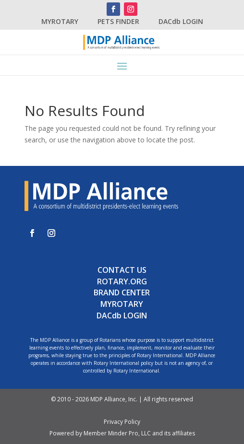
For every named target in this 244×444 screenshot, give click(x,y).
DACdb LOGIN (181, 21)
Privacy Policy (122, 422)
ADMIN (23, 410)
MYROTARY (59, 21)
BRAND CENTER (122, 292)
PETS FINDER (118, 21)
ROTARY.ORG (122, 281)
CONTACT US (122, 270)
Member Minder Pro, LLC (117, 433)
